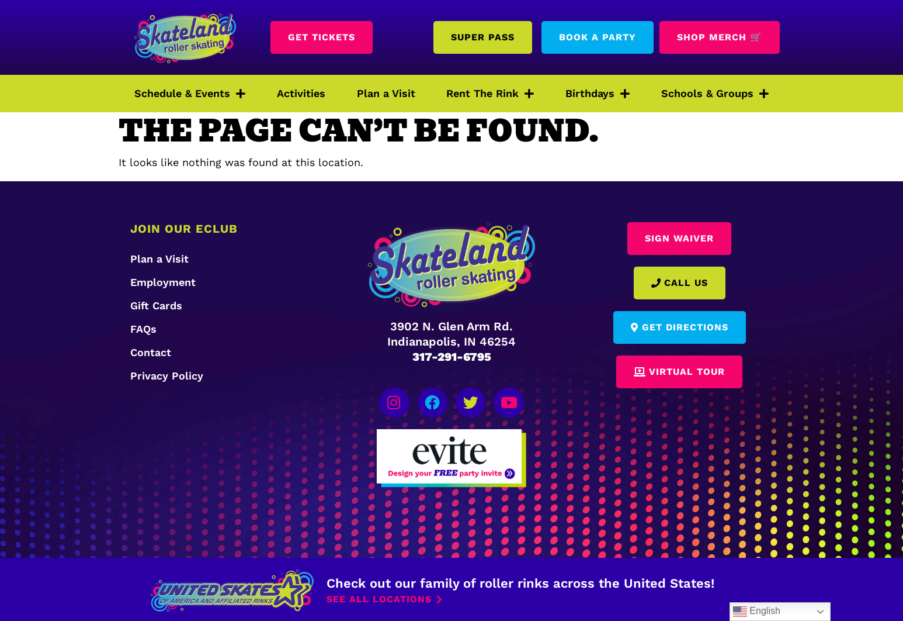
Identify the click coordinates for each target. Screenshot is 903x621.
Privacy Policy (166, 376)
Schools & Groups (715, 93)
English (756, 612)
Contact (150, 352)
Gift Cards (156, 305)
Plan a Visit (386, 93)
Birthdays (597, 93)
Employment (163, 282)
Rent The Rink (490, 93)
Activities (301, 93)
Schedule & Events (189, 93)
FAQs (143, 329)
